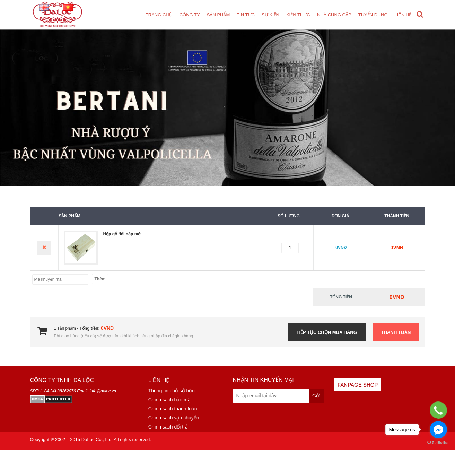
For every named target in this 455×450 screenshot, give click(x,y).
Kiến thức (298, 14)
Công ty (190, 14)
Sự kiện (270, 14)
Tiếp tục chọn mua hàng (326, 332)
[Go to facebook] (438, 429)
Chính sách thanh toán (172, 409)
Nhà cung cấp (334, 14)
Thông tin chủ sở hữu (171, 390)
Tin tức (246, 14)
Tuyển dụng (373, 14)
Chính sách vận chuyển (173, 418)
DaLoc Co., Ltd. (97, 439)
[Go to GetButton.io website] (438, 443)
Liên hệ (403, 14)
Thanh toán (396, 332)
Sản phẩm (218, 14)
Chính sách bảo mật (170, 400)
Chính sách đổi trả (168, 427)
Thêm (100, 279)
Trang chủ (159, 14)
